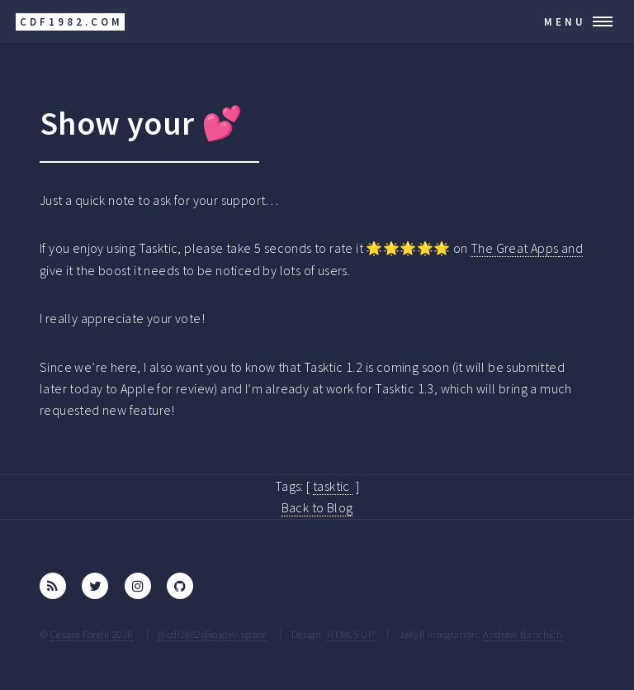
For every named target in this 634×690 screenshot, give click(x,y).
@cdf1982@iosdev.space (212, 633)
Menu (565, 21)
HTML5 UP (350, 633)
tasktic (332, 486)
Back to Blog (317, 507)
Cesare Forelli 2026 (92, 633)
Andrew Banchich (522, 633)
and (571, 248)
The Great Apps (515, 248)
